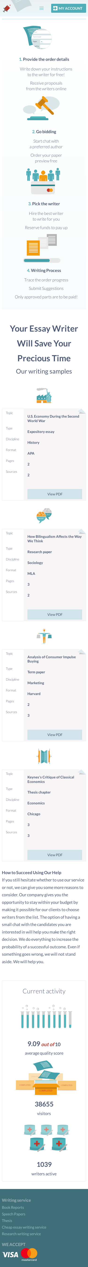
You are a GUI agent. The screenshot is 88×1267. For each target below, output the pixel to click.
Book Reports (13, 1207)
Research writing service (21, 1233)
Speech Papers (13, 1214)
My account (67, 8)
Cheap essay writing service (24, 1227)
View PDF (54, 494)
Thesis (7, 1220)
